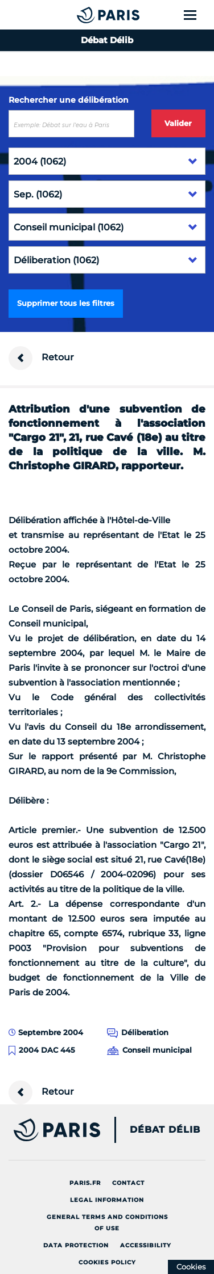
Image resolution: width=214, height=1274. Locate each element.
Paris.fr (85, 1183)
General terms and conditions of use (107, 1222)
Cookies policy (107, 1262)
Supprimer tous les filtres (65, 303)
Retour (41, 358)
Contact (128, 1183)
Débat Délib (165, 1130)
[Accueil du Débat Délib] (85, 15)
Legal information (107, 1200)
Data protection (76, 1245)
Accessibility (145, 1245)
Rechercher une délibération (69, 99)
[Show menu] (196, 15)
